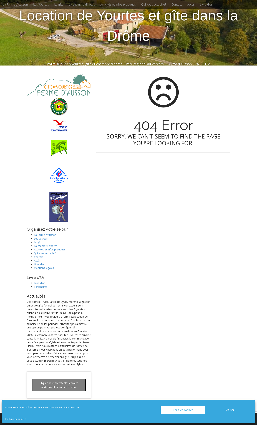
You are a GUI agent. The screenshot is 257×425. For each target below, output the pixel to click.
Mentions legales (44, 268)
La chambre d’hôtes (82, 4)
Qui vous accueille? (153, 4)
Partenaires (40, 286)
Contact (177, 4)
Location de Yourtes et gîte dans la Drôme (128, 25)
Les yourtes (41, 4)
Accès (191, 4)
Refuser (229, 410)
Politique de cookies (15, 419)
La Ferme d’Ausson (15, 4)
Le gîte (58, 4)
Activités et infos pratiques (118, 4)
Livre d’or (206, 4)
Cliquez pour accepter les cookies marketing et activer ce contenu (59, 385)
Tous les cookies (183, 410)
